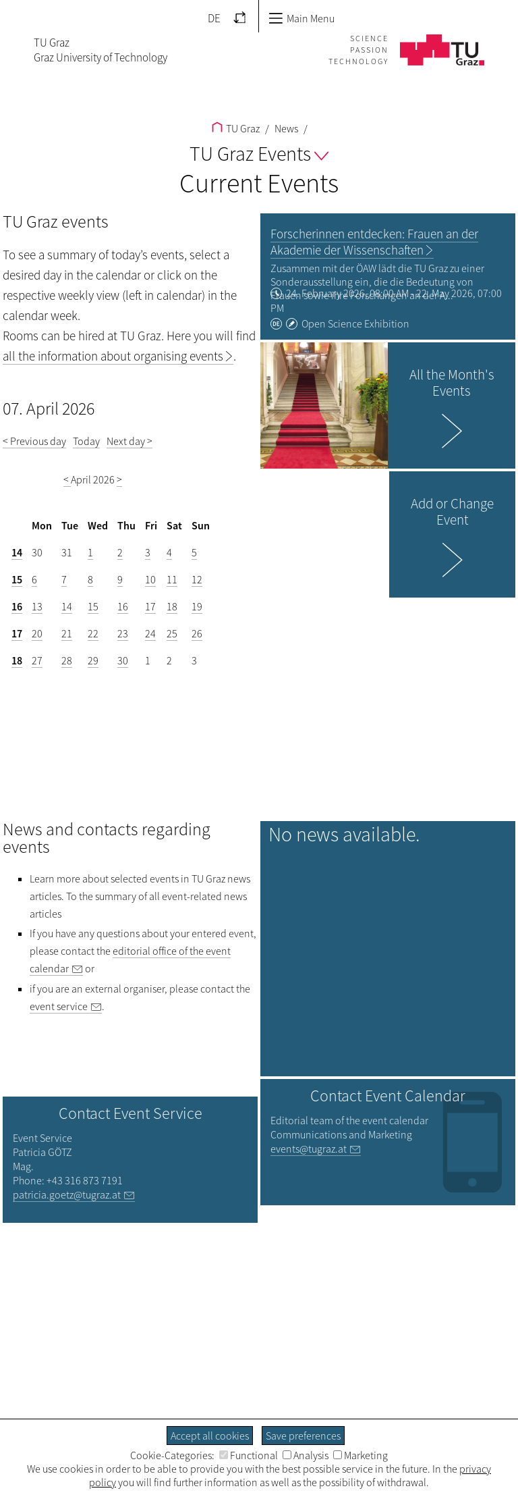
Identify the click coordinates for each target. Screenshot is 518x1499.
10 (150, 579)
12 (197, 579)
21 (66, 633)
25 (172, 633)
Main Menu (301, 18)
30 (122, 660)
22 (93, 633)
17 (150, 606)
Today (86, 441)
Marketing (360, 1455)
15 (16, 579)
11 (172, 579)
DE (214, 18)
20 (37, 633)
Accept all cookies (210, 1435)
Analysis (305, 1455)
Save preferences (303, 1435)
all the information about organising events (113, 356)
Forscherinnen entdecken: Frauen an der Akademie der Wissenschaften (374, 242)
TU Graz (236, 128)
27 (37, 660)
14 (16, 552)
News (285, 128)
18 (172, 606)
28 (66, 660)
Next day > (129, 441)
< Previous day (34, 441)
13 (37, 606)
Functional (248, 1455)
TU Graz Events (259, 153)
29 (93, 660)
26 (197, 633)
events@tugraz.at (308, 1148)
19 (197, 606)
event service (59, 1006)
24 (150, 633)
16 (16, 606)
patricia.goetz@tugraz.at (67, 1194)
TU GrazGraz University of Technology (100, 50)
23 (122, 633)
